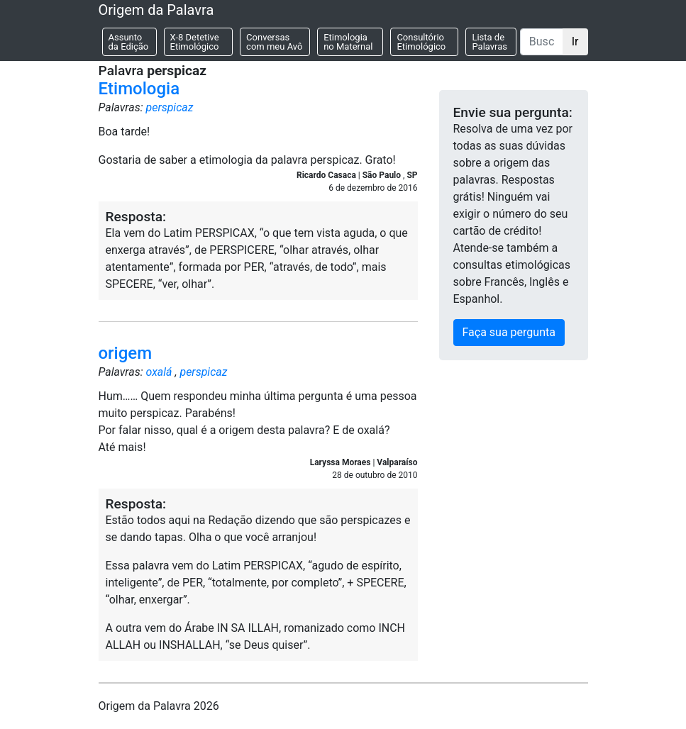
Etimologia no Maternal (347, 42)
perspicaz (169, 107)
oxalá (158, 372)
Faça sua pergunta (509, 332)
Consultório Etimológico (421, 42)
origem (126, 353)
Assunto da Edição (129, 42)
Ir (575, 41)
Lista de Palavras (489, 42)
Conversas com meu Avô (274, 42)
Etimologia (139, 89)
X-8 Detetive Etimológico (194, 42)
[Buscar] (541, 41)
